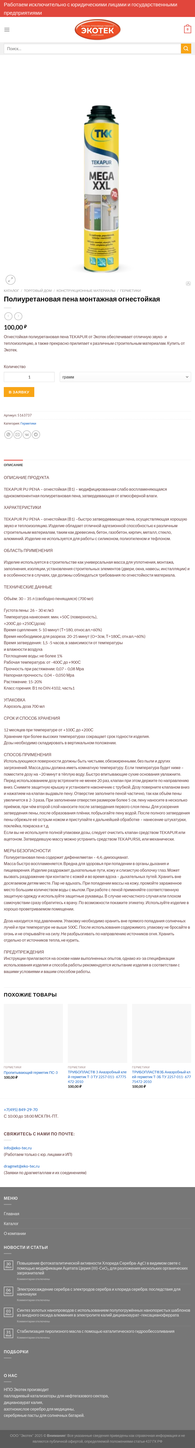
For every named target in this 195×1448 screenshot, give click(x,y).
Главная (11, 1213)
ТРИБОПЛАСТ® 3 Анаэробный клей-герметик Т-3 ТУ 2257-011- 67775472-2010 (97, 1076)
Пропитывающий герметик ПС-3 (31, 1072)
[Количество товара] (29, 377)
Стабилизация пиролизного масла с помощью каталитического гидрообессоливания (95, 1331)
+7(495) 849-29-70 (21, 1109)
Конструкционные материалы (86, 291)
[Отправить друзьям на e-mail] (17, 434)
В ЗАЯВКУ (19, 392)
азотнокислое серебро (25, 1408)
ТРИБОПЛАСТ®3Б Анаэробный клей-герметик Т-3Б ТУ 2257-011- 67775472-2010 (161, 1076)
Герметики (130, 291)
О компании (15, 1233)
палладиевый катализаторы (30, 1395)
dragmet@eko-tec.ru (22, 1166)
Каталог (11, 291)
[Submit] (186, 48)
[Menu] (7, 29)
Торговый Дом (38, 291)
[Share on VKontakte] (27, 434)
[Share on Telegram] (36, 434)
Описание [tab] (13, 465)
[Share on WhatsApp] (8, 434)
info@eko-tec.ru (18, 1147)
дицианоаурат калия (23, 1402)
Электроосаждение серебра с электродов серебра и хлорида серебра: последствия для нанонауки (99, 1291)
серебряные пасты (21, 1415)
